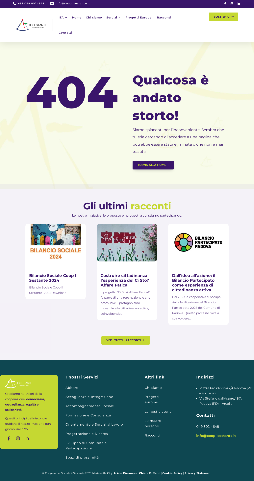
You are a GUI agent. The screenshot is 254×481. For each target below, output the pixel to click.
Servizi (111, 17)
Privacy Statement (198, 473)
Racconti (164, 17)
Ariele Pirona (123, 473)
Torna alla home (152, 165)
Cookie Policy (172, 473)
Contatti (65, 32)
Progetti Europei (139, 17)
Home (77, 17)
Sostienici (222, 16)
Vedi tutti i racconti (123, 340)
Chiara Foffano (149, 473)
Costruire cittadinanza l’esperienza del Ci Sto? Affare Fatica (125, 280)
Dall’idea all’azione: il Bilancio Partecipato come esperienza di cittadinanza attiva (193, 282)
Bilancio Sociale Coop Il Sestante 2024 (53, 278)
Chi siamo (94, 17)
